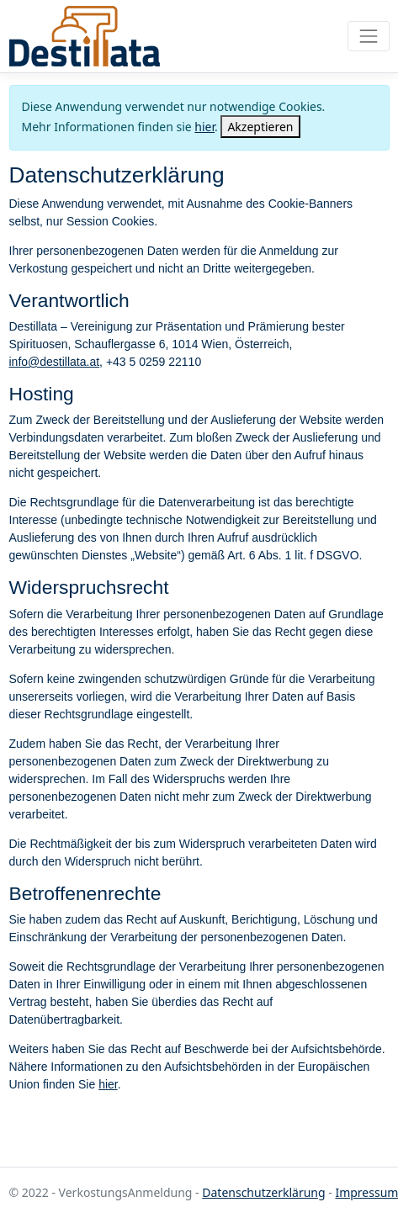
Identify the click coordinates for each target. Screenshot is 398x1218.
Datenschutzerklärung (263, 1192)
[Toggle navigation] (368, 35)
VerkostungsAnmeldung (84, 36)
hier (204, 127)
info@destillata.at (54, 361)
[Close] (260, 126)
